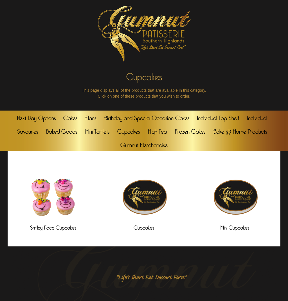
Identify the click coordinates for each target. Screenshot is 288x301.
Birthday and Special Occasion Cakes (146, 117)
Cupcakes (128, 130)
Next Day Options (36, 117)
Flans (90, 117)
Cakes (70, 117)
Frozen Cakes (190, 130)
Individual (257, 117)
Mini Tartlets (97, 130)
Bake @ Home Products (240, 130)
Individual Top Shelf (218, 117)
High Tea (157, 130)
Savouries (27, 130)
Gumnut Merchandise (144, 144)
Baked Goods (61, 130)
